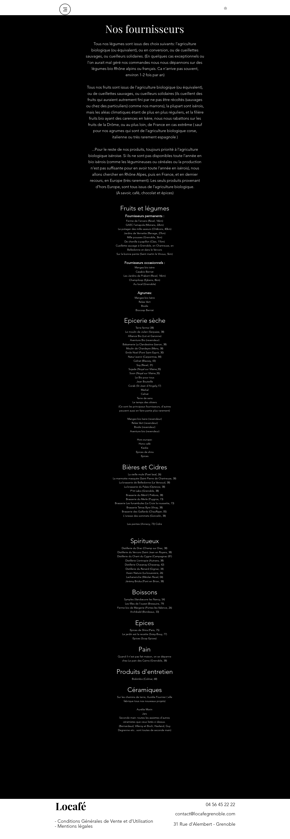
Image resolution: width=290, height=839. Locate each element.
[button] (227, 8)
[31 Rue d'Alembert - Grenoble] (204, 824)
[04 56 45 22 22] (220, 804)
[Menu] (65, 9)
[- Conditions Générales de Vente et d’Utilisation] (104, 821)
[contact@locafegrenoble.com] (205, 814)
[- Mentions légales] (73, 826)
